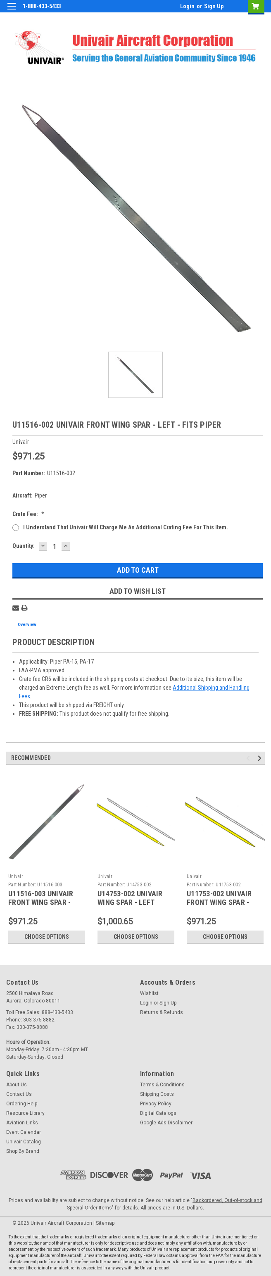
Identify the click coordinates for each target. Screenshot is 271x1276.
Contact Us (19, 1094)
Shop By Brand (22, 1151)
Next (261, 758)
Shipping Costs (157, 1094)
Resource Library (25, 1113)
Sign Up (213, 6)
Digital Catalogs (158, 1113)
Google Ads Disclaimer (166, 1123)
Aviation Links (22, 1123)
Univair (15, 876)
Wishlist (149, 993)
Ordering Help (21, 1104)
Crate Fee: (28, 514)
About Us (16, 1085)
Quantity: (23, 546)
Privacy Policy (155, 1104)
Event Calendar (23, 1132)
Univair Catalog (23, 1142)
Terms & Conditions (162, 1085)
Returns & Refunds (161, 1012)
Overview (27, 624)
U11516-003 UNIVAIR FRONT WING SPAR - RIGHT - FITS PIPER (41, 902)
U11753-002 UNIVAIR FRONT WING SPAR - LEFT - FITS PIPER (219, 902)
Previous (249, 758)
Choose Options (46, 936)
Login (187, 6)
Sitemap (105, 1223)
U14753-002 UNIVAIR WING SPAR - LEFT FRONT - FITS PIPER (130, 902)
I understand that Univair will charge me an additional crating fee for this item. (125, 527)
